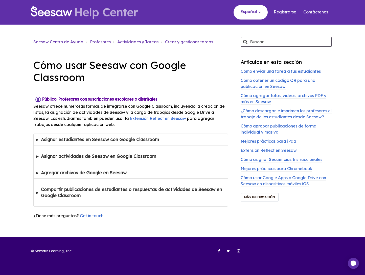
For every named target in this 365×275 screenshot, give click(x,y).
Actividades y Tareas (137, 41)
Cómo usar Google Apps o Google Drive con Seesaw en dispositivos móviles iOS (283, 180)
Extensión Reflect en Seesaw (158, 118)
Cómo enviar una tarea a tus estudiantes (281, 71)
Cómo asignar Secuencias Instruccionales (281, 159)
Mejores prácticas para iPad (268, 141)
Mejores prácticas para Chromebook (276, 168)
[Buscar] (286, 42)
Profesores (100, 41)
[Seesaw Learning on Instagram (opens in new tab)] (236, 253)
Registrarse (285, 11)
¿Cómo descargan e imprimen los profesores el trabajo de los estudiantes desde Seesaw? (286, 113)
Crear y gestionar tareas (189, 41)
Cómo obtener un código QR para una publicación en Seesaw (278, 83)
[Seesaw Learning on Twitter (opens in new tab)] (226, 253)
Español (249, 11)
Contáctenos (315, 11)
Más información (259, 197)
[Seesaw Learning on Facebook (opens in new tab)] (216, 253)
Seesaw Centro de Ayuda (58, 41)
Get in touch (91, 215)
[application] (353, 263)
